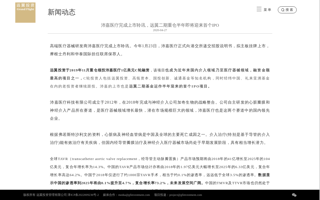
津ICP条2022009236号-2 (83, 194)
